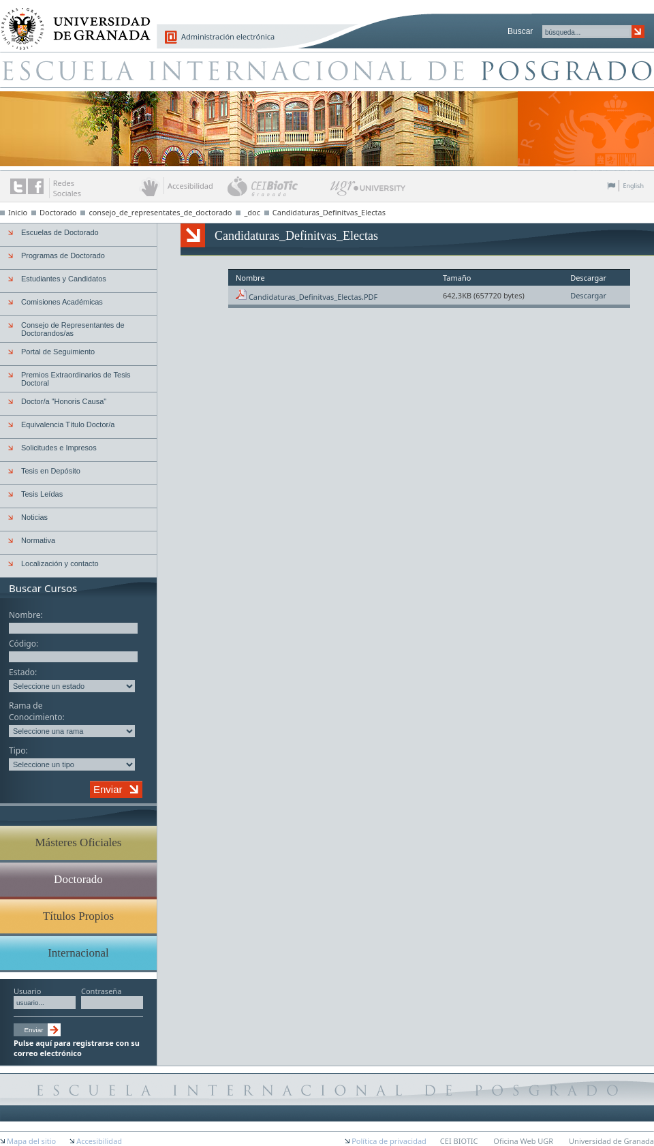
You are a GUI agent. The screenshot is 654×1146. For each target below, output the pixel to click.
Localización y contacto (60, 563)
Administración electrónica (228, 36)
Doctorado (58, 212)
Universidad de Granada (71, 21)
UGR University (368, 191)
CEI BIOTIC (459, 1141)
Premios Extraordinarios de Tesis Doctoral (76, 379)
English (633, 185)
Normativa (38, 540)
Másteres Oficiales (78, 842)
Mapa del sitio (31, 1141)
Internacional (78, 952)
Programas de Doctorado (63, 255)
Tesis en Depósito (50, 471)
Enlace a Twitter (18, 186)
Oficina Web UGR (523, 1141)
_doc (252, 212)
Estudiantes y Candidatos (63, 279)
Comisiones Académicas (62, 302)
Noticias (34, 517)
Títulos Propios (78, 916)
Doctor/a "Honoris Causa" (63, 401)
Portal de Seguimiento (58, 351)
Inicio (17, 212)
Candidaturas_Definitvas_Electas (329, 212)
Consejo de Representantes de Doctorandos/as (73, 329)
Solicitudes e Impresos (59, 448)
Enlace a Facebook (36, 186)
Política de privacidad (389, 1141)
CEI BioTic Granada (277, 186)
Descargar (588, 295)
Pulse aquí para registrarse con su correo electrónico (77, 1048)
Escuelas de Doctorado (60, 232)
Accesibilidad (99, 1141)
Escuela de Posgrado (327, 69)
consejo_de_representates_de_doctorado (160, 212)
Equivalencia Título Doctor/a (67, 424)
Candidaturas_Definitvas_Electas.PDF (313, 297)
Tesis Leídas (42, 494)
